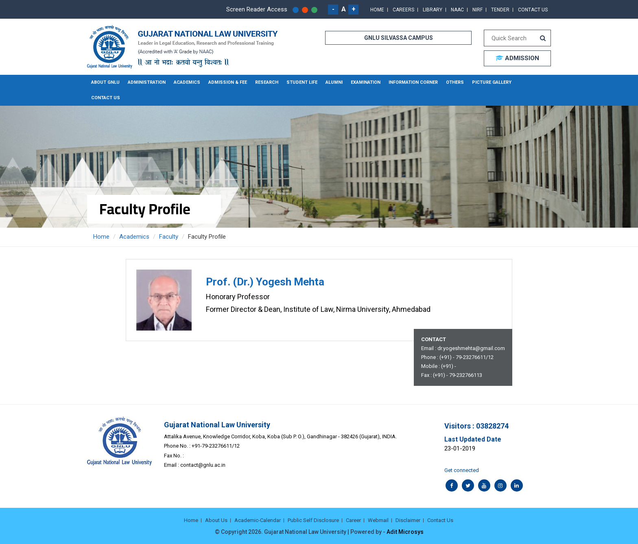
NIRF (477, 10)
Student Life (301, 82)
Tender (500, 10)
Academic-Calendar (257, 520)
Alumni (334, 82)
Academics (187, 82)
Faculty (168, 236)
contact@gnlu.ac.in (202, 465)
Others (455, 82)
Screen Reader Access (256, 9)
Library (432, 10)
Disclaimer (407, 520)
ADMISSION (517, 58)
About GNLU (105, 82)
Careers (403, 10)
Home (377, 10)
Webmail (378, 520)
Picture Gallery (491, 82)
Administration (147, 82)
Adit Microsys (405, 532)
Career (353, 520)
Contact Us (533, 10)
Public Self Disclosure (313, 520)
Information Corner (413, 82)
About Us (216, 520)
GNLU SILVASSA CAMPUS (398, 38)
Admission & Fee (227, 82)
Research (266, 82)
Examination (365, 82)
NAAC (457, 10)
